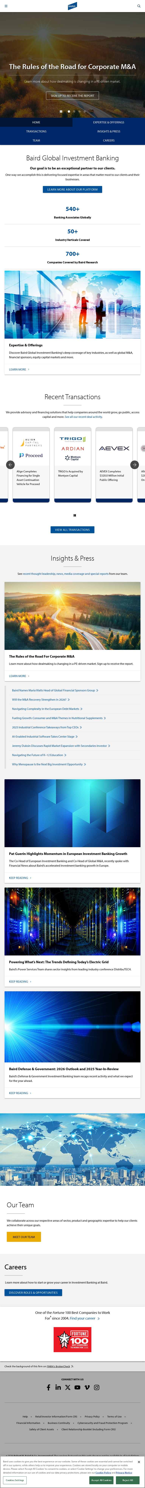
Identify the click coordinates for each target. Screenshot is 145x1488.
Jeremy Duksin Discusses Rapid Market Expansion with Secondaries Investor (61, 746)
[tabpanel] (31, 465)
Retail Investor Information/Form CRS (56, 1416)
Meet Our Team (24, 1237)
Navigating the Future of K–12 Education (39, 755)
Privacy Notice (124, 1472)
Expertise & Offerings (108, 122)
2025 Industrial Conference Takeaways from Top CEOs (47, 727)
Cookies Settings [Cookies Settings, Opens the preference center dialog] (15, 1480)
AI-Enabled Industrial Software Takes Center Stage (45, 736)
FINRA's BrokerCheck (60, 1366)
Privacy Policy (92, 1416)
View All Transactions (72, 530)
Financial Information (28, 1423)
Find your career (85, 1318)
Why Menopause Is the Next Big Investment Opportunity (49, 764)
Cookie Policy (103, 1472)
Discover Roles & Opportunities (33, 1292)
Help (25, 1416)
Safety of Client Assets (41, 1429)
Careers (109, 140)
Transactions (36, 131)
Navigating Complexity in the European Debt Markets (47, 709)
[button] (6, 6)
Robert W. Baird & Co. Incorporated (33, 1455)
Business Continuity (59, 1423)
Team (36, 140)
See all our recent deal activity (83, 417)
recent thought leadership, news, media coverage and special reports (66, 574)
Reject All (128, 1480)
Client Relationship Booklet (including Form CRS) (89, 1429)
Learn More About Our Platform (72, 189)
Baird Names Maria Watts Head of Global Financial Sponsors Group (55, 690)
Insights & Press (108, 131)
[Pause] (61, 111)
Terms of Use (114, 1416)
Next (134, 464)
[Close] (139, 1462)
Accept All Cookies (101, 1480)
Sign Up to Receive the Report (72, 96)
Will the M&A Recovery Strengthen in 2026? (41, 699)
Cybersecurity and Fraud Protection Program (103, 1423)
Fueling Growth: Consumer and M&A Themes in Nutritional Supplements (59, 718)
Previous (10, 464)
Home (36, 122)
